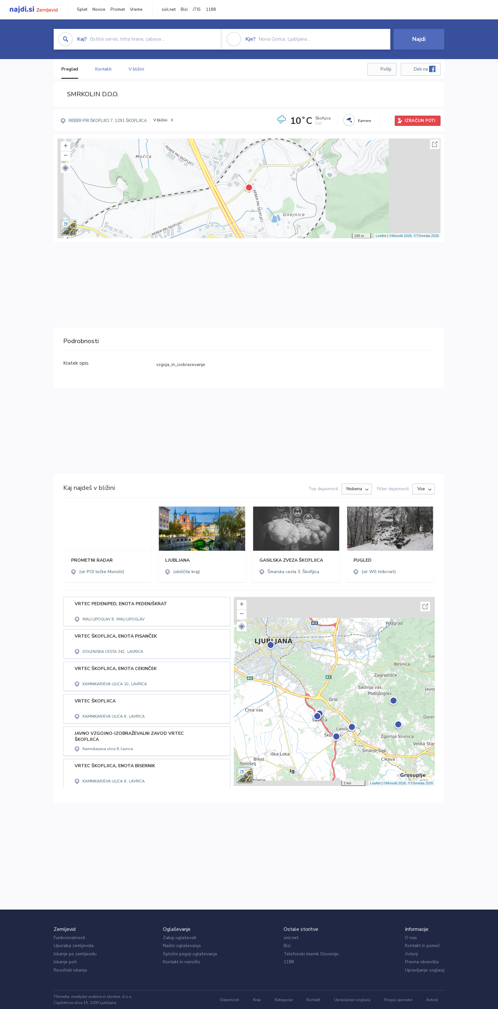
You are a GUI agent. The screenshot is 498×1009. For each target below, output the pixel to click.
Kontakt (313, 999)
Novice (98, 9)
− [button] (66, 156)
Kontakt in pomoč (422, 946)
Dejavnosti (229, 999)
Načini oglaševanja (182, 946)
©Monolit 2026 (400, 236)
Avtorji (411, 954)
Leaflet (381, 236)
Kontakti (103, 69)
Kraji (257, 999)
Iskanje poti (65, 962)
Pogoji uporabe (398, 999)
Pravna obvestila (422, 962)
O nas (411, 938)
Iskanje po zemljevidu (75, 954)
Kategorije (284, 999)
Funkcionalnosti (69, 938)
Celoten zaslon (435, 144)
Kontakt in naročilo (181, 962)
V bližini (136, 69)
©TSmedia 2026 (426, 236)
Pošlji (385, 69)
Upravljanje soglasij (424, 970)
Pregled (69, 69)
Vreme (136, 9)
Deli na (424, 69)
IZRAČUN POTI (420, 121)
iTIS (197, 9)
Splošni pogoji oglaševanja (190, 954)
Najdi (419, 39)
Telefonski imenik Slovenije (311, 954)
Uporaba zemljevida (74, 946)
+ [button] (66, 146)
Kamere (364, 120)
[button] (65, 168)
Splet (82, 9)
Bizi (184, 9)
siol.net (169, 9)
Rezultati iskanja (70, 970)
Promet (118, 9)
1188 (211, 9)
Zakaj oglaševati (179, 938)
